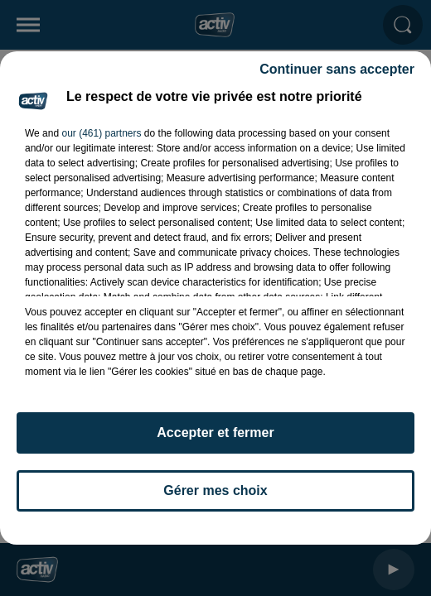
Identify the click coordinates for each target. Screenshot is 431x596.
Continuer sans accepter (336, 69)
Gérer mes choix (215, 490)
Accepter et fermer (215, 432)
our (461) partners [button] (101, 133)
